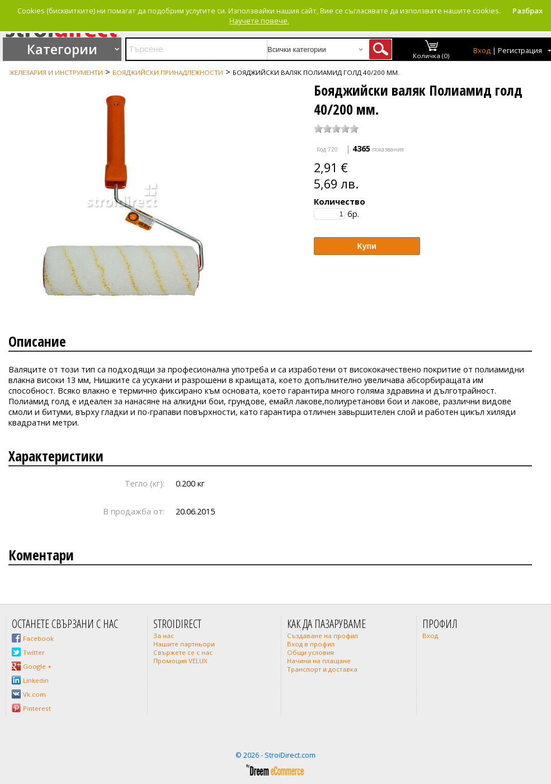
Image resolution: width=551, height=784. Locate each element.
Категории (62, 49)
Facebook (38, 638)
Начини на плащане (319, 661)
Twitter (34, 652)
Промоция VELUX (180, 661)
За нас (163, 635)
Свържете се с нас (183, 652)
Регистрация (520, 50)
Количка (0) (431, 55)
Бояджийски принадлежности (167, 72)
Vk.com (34, 694)
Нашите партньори (184, 644)
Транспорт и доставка (322, 669)
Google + (37, 666)
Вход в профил (311, 644)
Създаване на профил (322, 635)
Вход (482, 50)
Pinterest (37, 708)
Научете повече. (259, 21)
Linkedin (36, 680)
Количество (339, 201)
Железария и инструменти (56, 72)
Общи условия (310, 652)
